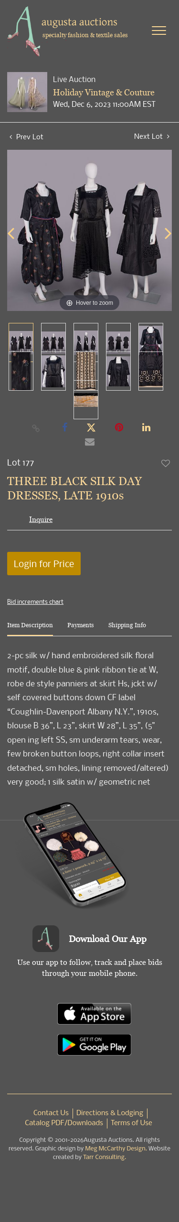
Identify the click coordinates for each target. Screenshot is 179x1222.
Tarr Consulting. (104, 1157)
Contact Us (51, 1113)
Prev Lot (26, 136)
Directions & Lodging (109, 1113)
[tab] (30, 628)
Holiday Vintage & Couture (104, 92)
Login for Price (44, 563)
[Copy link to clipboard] (36, 428)
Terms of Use (131, 1123)
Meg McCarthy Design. (116, 1149)
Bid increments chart (35, 601)
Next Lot (151, 136)
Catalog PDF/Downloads (64, 1123)
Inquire (41, 519)
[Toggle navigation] (159, 30)
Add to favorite (166, 463)
